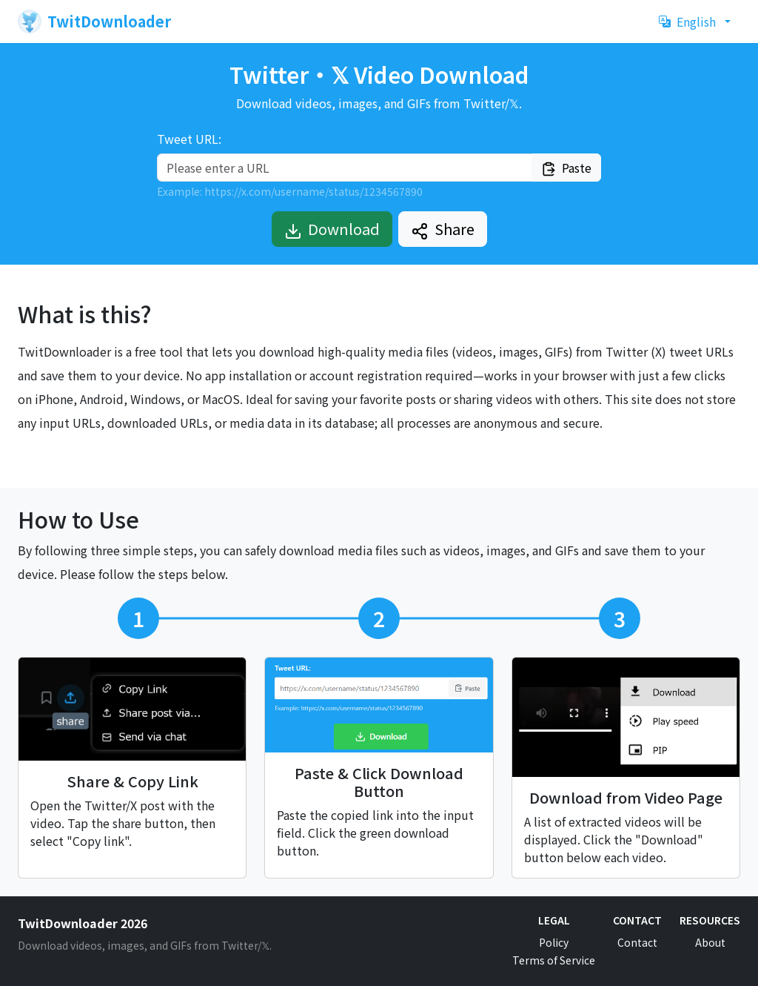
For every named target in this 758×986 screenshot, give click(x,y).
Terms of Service (553, 960)
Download (332, 229)
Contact (637, 942)
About (710, 942)
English (687, 21)
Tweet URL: (189, 139)
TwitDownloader (94, 21)
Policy (553, 942)
